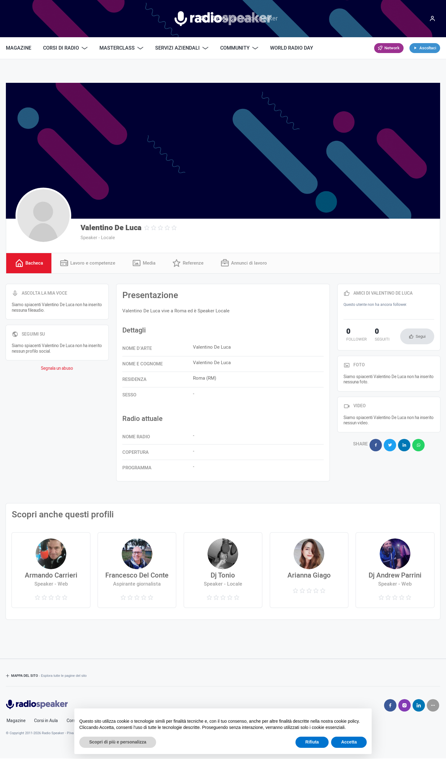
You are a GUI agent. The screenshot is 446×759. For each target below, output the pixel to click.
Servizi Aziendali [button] (181, 48)
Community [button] (239, 48)
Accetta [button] (349, 741)
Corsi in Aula (46, 721)
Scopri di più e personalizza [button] (117, 741)
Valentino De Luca (111, 227)
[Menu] (432, 18)
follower (353, 336)
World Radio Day (291, 48)
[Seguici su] (433, 706)
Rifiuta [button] (312, 741)
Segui (421, 337)
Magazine (18, 48)
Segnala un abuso (57, 369)
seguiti (374, 336)
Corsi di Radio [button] (65, 48)
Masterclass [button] (121, 48)
